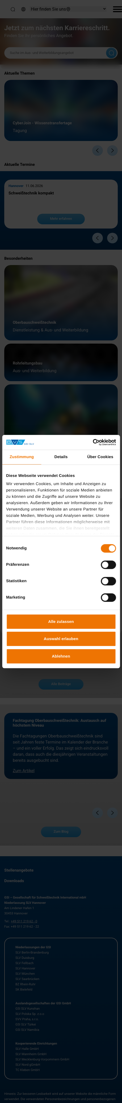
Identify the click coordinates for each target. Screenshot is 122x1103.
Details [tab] (61, 457)
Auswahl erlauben (61, 638)
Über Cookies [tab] (100, 457)
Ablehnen (61, 656)
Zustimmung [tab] (22, 457)
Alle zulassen (61, 621)
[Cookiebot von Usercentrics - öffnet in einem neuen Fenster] (92, 442)
